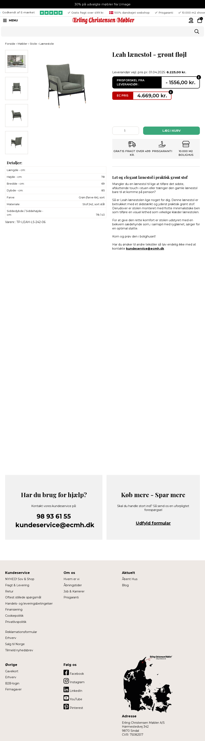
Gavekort (11, 671)
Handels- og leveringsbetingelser (29, 603)
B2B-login (12, 683)
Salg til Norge (15, 644)
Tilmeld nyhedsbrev (19, 650)
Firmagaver (13, 689)
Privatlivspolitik (15, 622)
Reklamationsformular (21, 632)
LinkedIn (73, 689)
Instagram (74, 681)
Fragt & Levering (17, 585)
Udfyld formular (153, 523)
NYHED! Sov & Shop (19, 579)
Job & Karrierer (74, 591)
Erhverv (10, 638)
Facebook (74, 672)
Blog (125, 585)
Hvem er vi (71, 579)
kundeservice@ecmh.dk (145, 248)
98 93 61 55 (54, 516)
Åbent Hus (129, 579)
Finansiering (13, 609)
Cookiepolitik (14, 616)
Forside (10, 43)
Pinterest (73, 707)
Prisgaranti (71, 597)
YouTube (73, 698)
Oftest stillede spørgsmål (23, 597)
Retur (9, 591)
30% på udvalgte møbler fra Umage (102, 4)
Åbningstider (73, 585)
